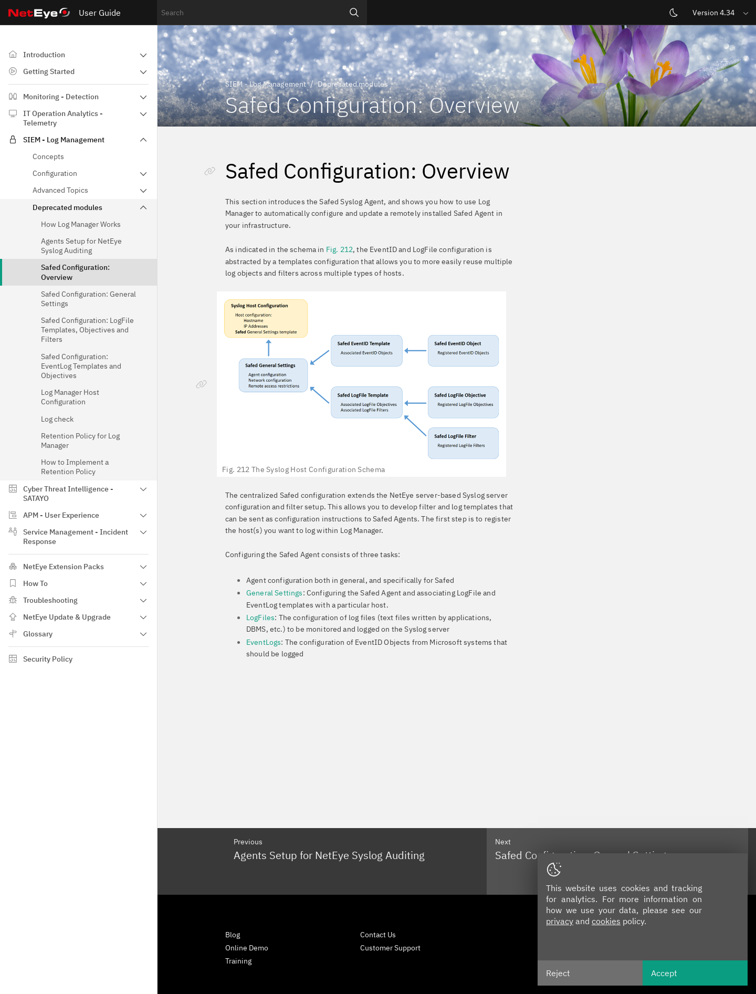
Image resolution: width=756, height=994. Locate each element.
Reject (558, 973)
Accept (664, 973)
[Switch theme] (673, 12)
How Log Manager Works (81, 224)
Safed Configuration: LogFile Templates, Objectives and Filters (87, 330)
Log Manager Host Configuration (70, 397)
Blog (232, 934)
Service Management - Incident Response (75, 536)
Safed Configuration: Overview (75, 272)
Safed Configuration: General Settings (88, 298)
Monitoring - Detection (61, 96)
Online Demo (246, 948)
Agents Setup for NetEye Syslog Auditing (81, 245)
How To (35, 583)
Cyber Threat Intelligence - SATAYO (68, 493)
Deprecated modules (67, 207)
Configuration (55, 173)
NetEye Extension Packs (63, 566)
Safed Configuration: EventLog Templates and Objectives (81, 366)
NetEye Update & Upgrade (67, 617)
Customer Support (390, 948)
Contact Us (378, 934)
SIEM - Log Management (63, 139)
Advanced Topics (60, 190)
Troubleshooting (50, 600)
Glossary (37, 634)
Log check (57, 419)
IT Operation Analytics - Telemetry (63, 118)
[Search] (354, 12)
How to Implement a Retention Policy (75, 466)
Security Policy (47, 659)
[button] (721, 12)
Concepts (48, 156)
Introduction (44, 54)
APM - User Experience (61, 515)
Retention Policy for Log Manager (80, 440)
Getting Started (49, 71)
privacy (559, 921)
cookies (606, 921)
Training (238, 961)
